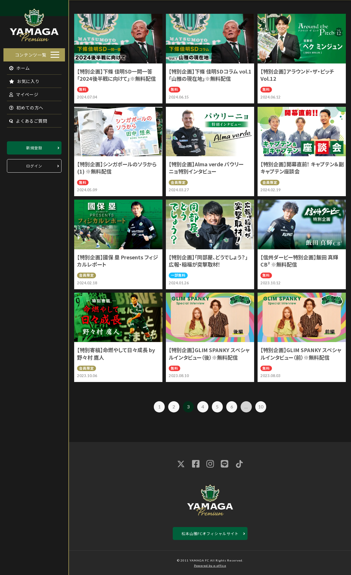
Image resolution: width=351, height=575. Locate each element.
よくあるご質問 (25, 119)
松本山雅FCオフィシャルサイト (210, 533)
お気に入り (21, 79)
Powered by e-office (210, 565)
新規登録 (34, 146)
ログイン (34, 164)
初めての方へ (23, 106)
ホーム (16, 66)
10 (260, 406)
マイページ (20, 93)
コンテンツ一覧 (31, 53)
